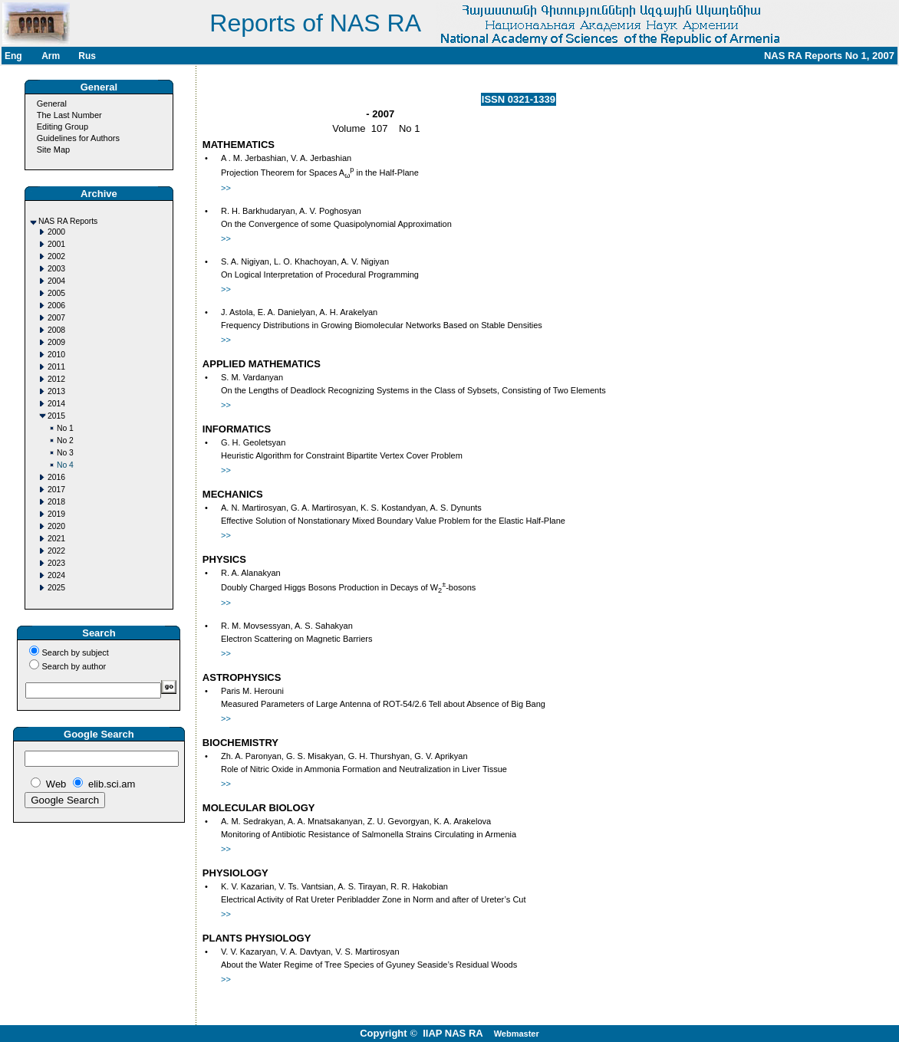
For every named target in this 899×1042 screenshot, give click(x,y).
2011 (56, 367)
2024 (56, 575)
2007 (56, 318)
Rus (87, 56)
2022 (56, 551)
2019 (56, 514)
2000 (56, 232)
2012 (56, 379)
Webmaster (516, 1033)
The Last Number (69, 115)
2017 (56, 489)
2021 (56, 538)
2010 (56, 354)
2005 (56, 293)
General (52, 103)
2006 (56, 305)
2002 (56, 256)
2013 (56, 391)
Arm (50, 56)
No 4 (65, 465)
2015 (56, 416)
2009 (56, 342)
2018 (56, 502)
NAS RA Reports (67, 221)
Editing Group (62, 126)
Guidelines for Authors (78, 138)
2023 (56, 563)
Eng (13, 56)
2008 (56, 330)
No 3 (65, 453)
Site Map (53, 149)
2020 (56, 526)
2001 (56, 244)
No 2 (65, 440)
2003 (56, 269)
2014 (56, 403)
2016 (56, 477)
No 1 (65, 428)
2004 (56, 281)
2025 (56, 587)
